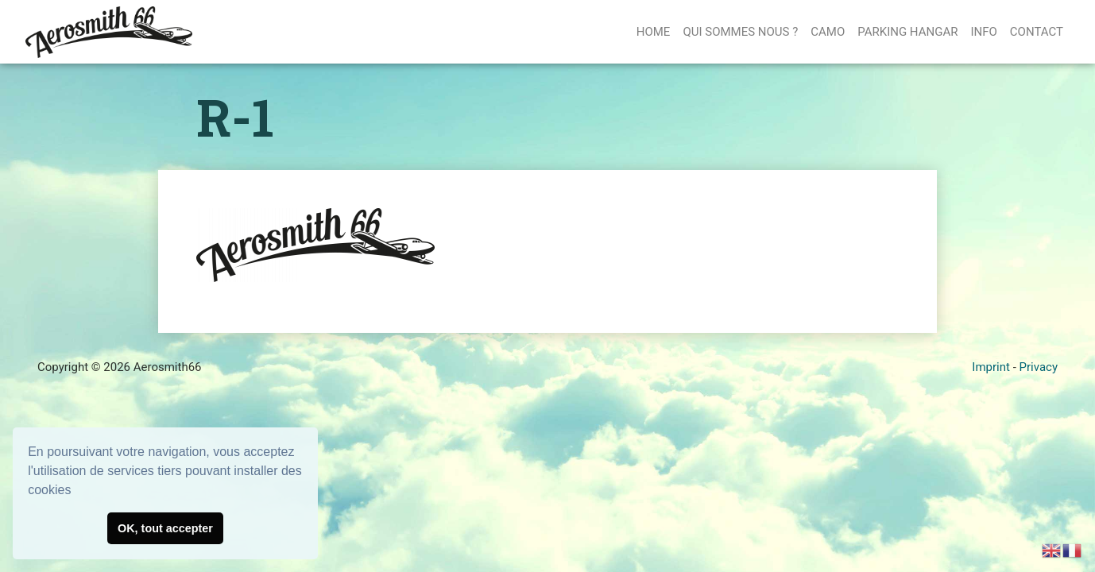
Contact (1036, 32)
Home (653, 32)
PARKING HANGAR (907, 32)
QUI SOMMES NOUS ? (740, 32)
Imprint (991, 367)
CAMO (828, 32)
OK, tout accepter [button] (165, 528)
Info (983, 32)
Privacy (1039, 367)
